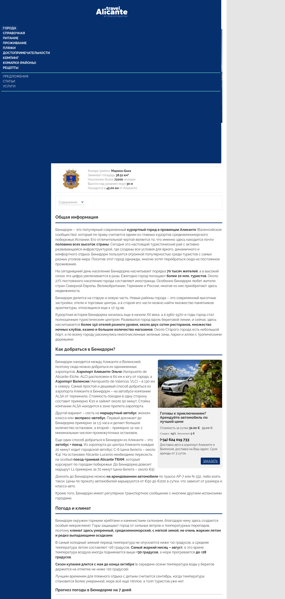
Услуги (10, 80)
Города (10, 20)
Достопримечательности (25, 46)
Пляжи (9, 41)
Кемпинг (11, 51)
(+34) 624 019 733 (174, 439)
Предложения (16, 70)
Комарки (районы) (19, 56)
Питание (11, 30)
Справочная (14, 25)
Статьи (9, 75)
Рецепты (11, 61)
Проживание (15, 36)
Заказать (210, 461)
